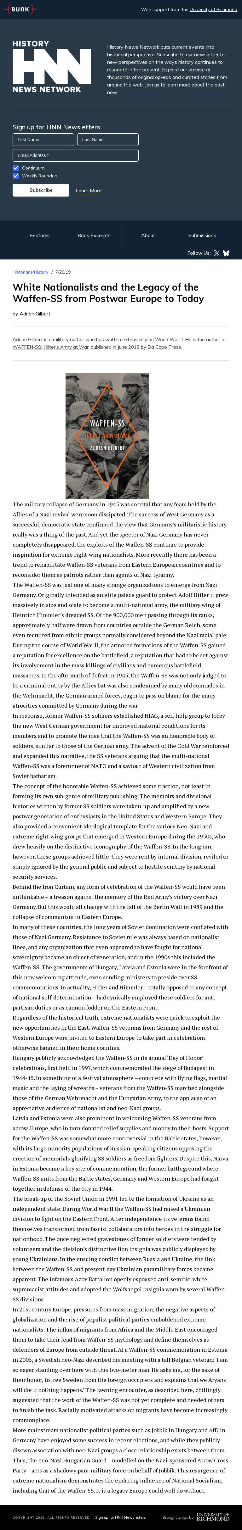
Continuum (33, 168)
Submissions (202, 235)
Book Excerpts (94, 235)
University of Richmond (213, 9)
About (148, 235)
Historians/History (31, 272)
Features (40, 235)
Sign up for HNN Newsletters (120, 1517)
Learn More (88, 190)
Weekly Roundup (39, 176)
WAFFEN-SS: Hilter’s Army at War (51, 347)
